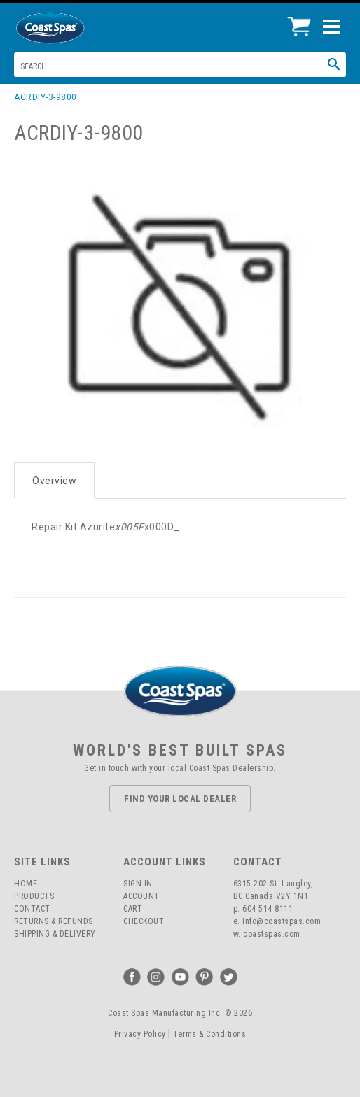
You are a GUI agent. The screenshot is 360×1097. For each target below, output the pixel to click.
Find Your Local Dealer (180, 798)
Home (25, 884)
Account (141, 896)
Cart (132, 909)
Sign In (138, 884)
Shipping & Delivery (55, 934)
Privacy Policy (140, 1034)
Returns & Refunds (53, 921)
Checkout (143, 921)
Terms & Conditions (209, 1034)
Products (34, 896)
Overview (54, 480)
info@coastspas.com (281, 921)
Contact (32, 909)
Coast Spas (73, 27)
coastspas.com (271, 934)
